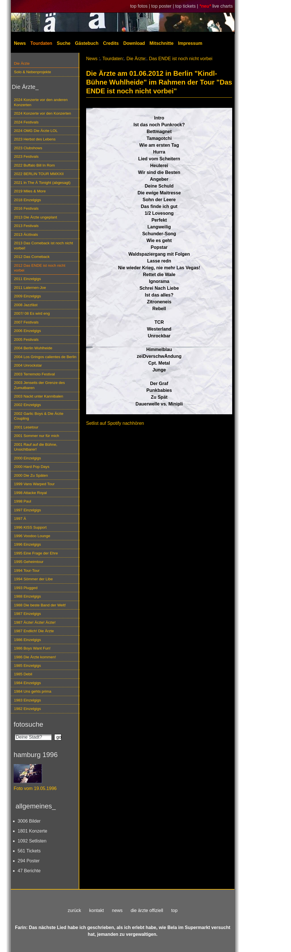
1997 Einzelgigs (27, 510)
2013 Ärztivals (26, 234)
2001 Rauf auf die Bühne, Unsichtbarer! (35, 446)
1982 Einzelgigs (27, 709)
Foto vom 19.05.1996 (35, 788)
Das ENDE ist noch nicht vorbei (180, 58)
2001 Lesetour (26, 427)
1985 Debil (23, 674)
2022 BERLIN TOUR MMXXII (39, 174)
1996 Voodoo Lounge (32, 536)
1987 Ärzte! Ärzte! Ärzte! (34, 622)
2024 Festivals (26, 122)
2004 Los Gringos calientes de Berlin (45, 357)
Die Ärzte (22, 63)
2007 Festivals (26, 322)
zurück (74, 910)
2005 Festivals (26, 339)
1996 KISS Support (30, 527)
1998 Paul (22, 501)
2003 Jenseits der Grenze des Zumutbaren (39, 385)
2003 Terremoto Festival (34, 374)
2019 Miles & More (30, 191)
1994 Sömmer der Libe (33, 579)
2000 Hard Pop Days (31, 467)
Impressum (190, 43)
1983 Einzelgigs (27, 700)
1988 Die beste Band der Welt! (40, 605)
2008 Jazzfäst (26, 305)
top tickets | (187, 6)
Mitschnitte (161, 43)
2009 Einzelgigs (27, 296)
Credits (111, 43)
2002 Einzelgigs (27, 405)
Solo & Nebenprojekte (32, 72)
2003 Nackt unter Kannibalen (38, 396)
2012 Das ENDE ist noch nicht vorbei (39, 267)
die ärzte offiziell (147, 910)
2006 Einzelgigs (27, 331)
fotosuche (28, 724)
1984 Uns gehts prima (32, 691)
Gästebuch (87, 43)
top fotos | (140, 6)
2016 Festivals (26, 208)
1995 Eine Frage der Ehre (36, 553)
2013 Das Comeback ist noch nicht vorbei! (43, 245)
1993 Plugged (26, 588)
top (174, 910)
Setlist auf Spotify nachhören (115, 423)
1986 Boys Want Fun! (32, 648)
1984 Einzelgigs (27, 683)
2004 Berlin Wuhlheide (33, 348)
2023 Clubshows (28, 148)
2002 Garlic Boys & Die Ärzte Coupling (38, 416)
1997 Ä (20, 518)
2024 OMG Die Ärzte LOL (36, 131)
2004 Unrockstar (28, 365)
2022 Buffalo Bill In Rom (34, 165)
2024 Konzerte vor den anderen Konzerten (41, 102)
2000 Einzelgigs (27, 458)
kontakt (96, 910)
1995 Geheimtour (28, 562)
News (20, 43)
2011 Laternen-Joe (30, 287)
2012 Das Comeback (32, 257)
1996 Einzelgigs (27, 544)
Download (134, 43)
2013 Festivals (26, 226)
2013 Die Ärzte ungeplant (35, 217)
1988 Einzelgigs (27, 596)
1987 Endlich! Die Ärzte (34, 631)
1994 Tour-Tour (27, 570)
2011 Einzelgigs (27, 279)
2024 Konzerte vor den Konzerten (42, 113)
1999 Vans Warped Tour (34, 484)
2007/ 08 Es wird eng (32, 313)
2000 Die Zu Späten (31, 475)
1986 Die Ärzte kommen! (35, 657)
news (117, 910)
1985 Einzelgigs (27, 665)
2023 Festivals (26, 156)
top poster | (163, 6)
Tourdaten (41, 43)
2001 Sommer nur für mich (36, 436)
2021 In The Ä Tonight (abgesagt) (42, 182)
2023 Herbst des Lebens (34, 139)
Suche (63, 43)
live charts (222, 6)
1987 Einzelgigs (27, 613)
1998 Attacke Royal (30, 493)
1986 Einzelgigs (27, 640)
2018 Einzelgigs (27, 200)
